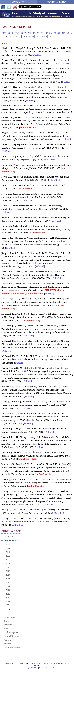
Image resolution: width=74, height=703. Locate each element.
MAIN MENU (18, 2)
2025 (3, 33)
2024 (10, 33)
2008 (44, 36)
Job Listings (24, 668)
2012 (18, 36)
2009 (37, 36)
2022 (23, 33)
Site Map (34, 668)
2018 (56, 33)
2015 (69, 33)
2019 (43, 33)
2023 (17, 33)
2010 (31, 36)
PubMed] (49, 293)
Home (41, 668)
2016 (62, 33)
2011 (24, 36)
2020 (36, 33)
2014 (5, 36)
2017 (49, 33)
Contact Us (50, 668)
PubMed (37, 55)
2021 (30, 33)
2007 (51, 36)
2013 (11, 36)
